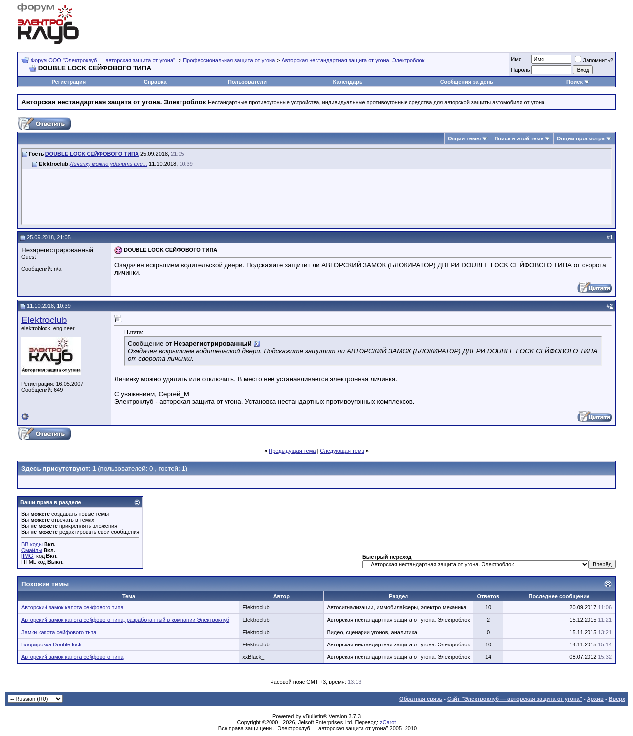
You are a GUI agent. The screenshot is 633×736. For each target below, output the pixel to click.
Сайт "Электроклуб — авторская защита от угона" (514, 699)
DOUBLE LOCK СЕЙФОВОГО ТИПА (92, 154)
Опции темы (464, 138)
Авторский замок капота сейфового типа (72, 607)
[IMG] (28, 556)
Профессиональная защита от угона (229, 60)
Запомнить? (594, 60)
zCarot (388, 722)
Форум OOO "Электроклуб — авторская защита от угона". (104, 60)
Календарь (347, 82)
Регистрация (68, 82)
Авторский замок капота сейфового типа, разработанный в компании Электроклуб (125, 620)
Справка (155, 82)
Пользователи (247, 82)
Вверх (617, 699)
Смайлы (31, 550)
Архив (595, 699)
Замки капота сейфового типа (58, 632)
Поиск (574, 82)
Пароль (520, 70)
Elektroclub (44, 320)
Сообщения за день (466, 82)
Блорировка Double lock (51, 644)
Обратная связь (420, 699)
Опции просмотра (581, 138)
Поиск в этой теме (518, 138)
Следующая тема (342, 451)
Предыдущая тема (292, 451)
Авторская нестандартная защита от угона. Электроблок (353, 60)
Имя (516, 59)
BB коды (32, 544)
